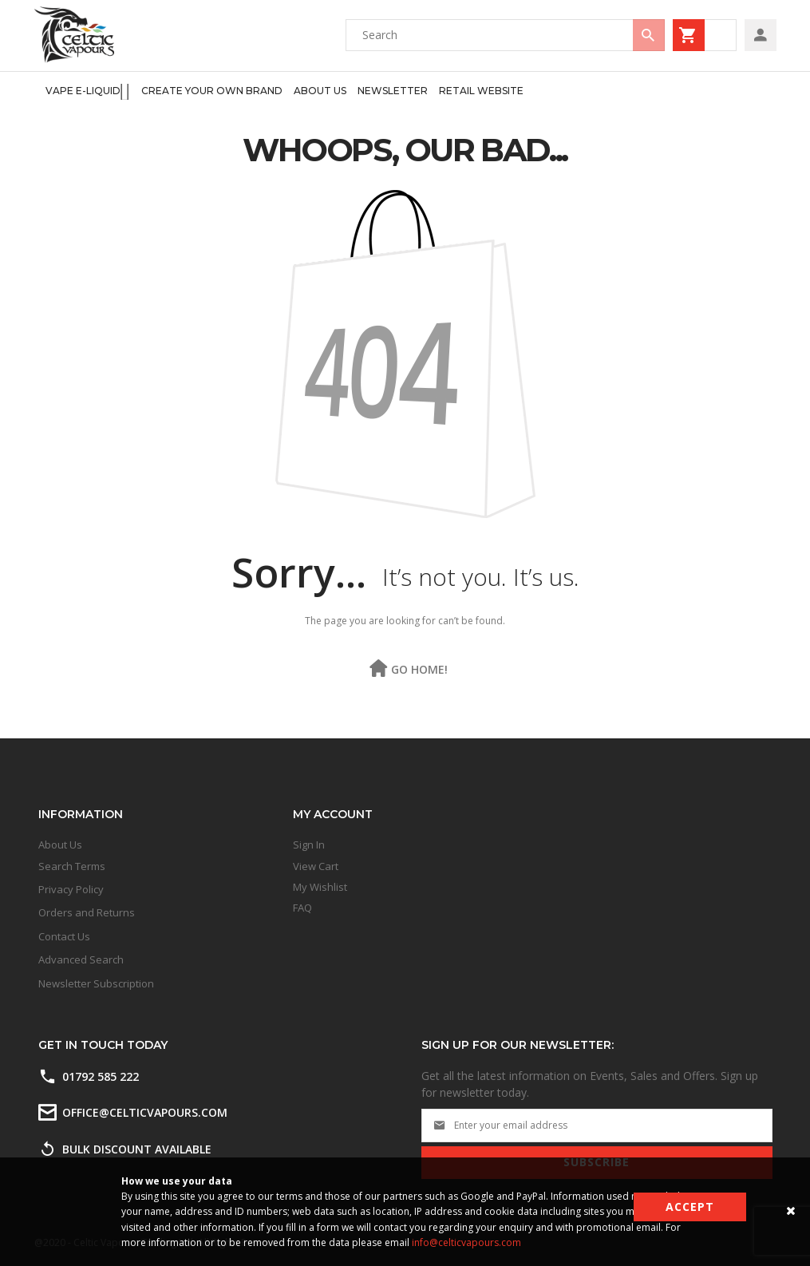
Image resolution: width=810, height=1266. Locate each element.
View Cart (315, 866)
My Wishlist (320, 887)
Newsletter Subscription (96, 983)
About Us (60, 844)
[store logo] (74, 34)
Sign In (309, 844)
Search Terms (71, 866)
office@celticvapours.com (144, 1112)
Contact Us (64, 936)
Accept (690, 1206)
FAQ (302, 907)
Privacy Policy (71, 889)
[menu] (279, 91)
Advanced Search (81, 959)
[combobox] (505, 35)
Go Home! (419, 669)
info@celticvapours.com (466, 1242)
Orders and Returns (86, 912)
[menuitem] (88, 91)
